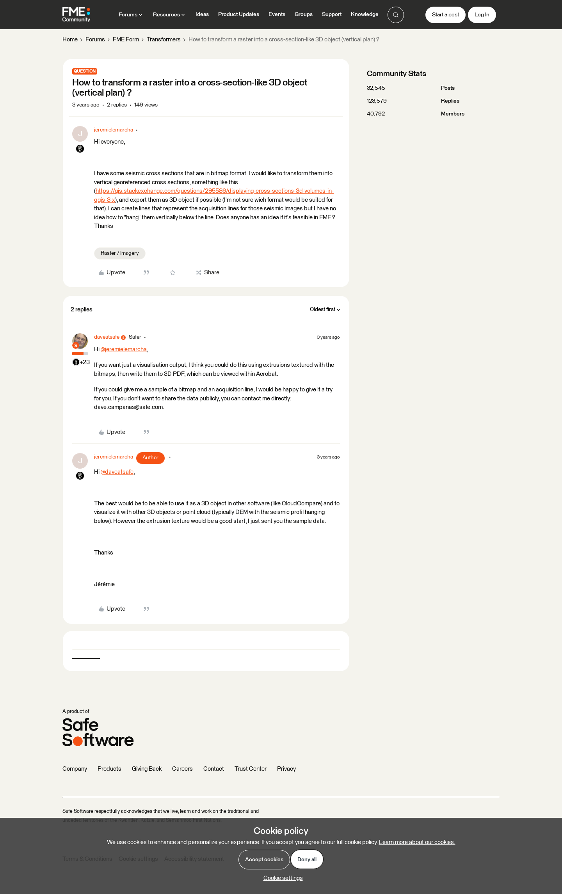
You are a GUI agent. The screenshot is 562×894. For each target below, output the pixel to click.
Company (74, 769)
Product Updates (238, 14)
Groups (304, 14)
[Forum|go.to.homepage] (76, 15)
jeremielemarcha (113, 130)
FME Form (126, 40)
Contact (213, 769)
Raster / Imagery (120, 253)
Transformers (164, 40)
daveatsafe (106, 337)
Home (70, 40)
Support (331, 14)
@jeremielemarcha (124, 349)
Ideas (202, 14)
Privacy (286, 769)
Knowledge (365, 14)
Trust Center (251, 769)
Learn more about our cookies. (417, 842)
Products (109, 769)
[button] (445, 15)
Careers (182, 769)
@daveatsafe (117, 472)
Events (277, 14)
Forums (95, 40)
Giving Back (147, 769)
